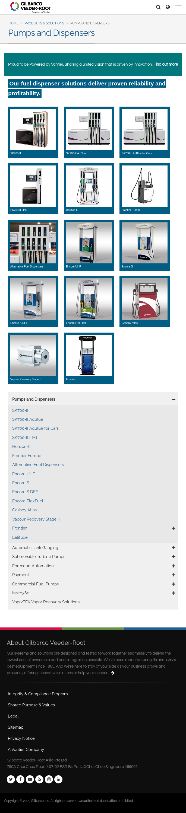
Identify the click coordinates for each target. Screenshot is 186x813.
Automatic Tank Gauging (35, 547)
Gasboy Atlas (24, 510)
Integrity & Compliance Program (38, 693)
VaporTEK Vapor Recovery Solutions (46, 602)
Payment (20, 574)
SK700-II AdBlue (27, 419)
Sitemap (15, 727)
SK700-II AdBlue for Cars (35, 428)
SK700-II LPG (24, 437)
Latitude (20, 537)
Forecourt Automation (33, 565)
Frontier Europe (26, 455)
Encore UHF (23, 473)
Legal (13, 716)
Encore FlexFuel (27, 501)
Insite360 (20, 593)
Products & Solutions (44, 23)
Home (13, 23)
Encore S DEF (25, 491)
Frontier (19, 528)
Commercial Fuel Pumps (35, 584)
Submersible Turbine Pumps (38, 556)
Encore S (20, 482)
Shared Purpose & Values (31, 705)
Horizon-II (21, 446)
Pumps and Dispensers (33, 399)
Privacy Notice (21, 738)
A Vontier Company (26, 749)
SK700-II (20, 410)
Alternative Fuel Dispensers (38, 464)
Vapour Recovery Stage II (36, 519)
